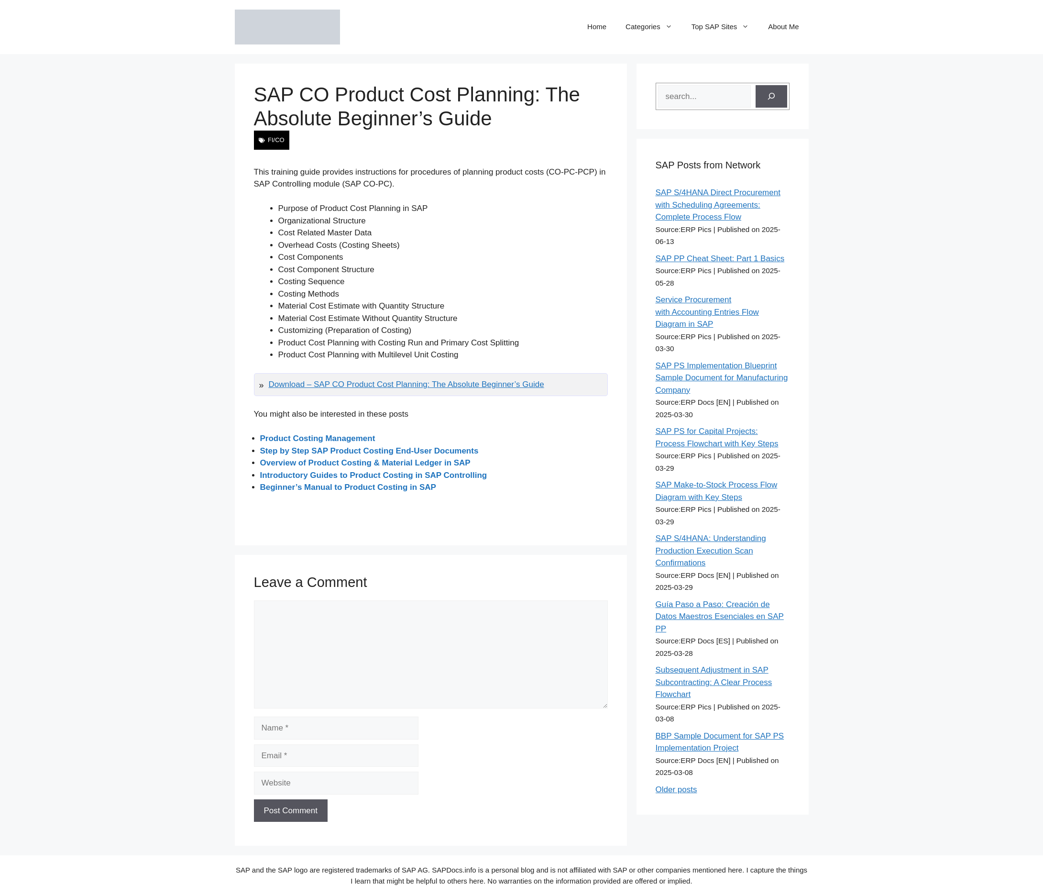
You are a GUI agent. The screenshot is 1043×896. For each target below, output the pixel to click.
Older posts (676, 789)
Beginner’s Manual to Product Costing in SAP (348, 487)
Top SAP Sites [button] (725, 26)
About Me (783, 26)
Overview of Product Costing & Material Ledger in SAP (365, 462)
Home (596, 26)
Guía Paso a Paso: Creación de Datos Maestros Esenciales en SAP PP (720, 616)
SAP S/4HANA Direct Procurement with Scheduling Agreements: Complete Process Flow (718, 204)
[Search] (771, 96)
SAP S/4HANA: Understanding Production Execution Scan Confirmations (711, 550)
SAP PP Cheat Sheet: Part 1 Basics (720, 258)
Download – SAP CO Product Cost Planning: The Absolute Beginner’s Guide (406, 384)
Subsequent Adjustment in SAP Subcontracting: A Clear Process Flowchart (714, 682)
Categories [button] (654, 26)
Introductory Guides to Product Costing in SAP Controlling (373, 475)
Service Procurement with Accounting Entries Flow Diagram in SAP (707, 312)
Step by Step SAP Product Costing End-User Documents (369, 450)
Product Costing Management (317, 438)
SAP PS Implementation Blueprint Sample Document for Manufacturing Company (722, 378)
